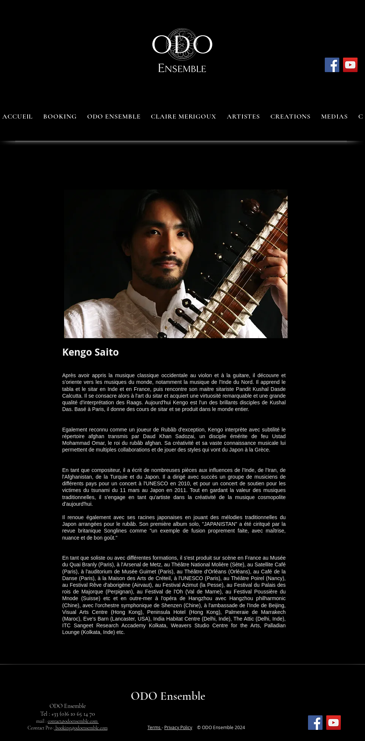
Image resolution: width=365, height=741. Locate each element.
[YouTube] (350, 65)
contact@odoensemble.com (73, 721)
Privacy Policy (178, 727)
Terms (154, 727)
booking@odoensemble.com (81, 728)
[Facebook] (332, 65)
